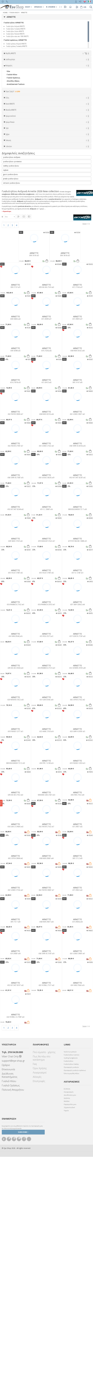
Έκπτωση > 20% (13, 359)
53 (48, 62)
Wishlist (66, 1332)
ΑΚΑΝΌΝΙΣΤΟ (12, 342)
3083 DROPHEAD (13, 221)
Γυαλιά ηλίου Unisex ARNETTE (15, 31)
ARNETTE (24, 13)
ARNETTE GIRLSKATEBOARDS (19, 374)
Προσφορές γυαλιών (71, 1298)
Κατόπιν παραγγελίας (16, 82)
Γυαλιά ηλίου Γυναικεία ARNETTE (15, 29)
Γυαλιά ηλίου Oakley (71, 1295)
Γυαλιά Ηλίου (14, 13)
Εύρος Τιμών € (11, 124)
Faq (35, 1295)
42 (25, 62)
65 (28, 66)
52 (42, 62)
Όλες (10, 353)
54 (54, 62)
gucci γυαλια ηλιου (10, 405)
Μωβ (10, 254)
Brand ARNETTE (10, 167)
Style (7, 299)
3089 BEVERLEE (13, 234)
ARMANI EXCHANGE (15, 183)
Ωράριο (6, 1296)
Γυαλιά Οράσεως (13, 104)
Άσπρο (11, 248)
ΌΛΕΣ (9, 371)
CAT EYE (10, 329)
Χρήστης (67, 1329)
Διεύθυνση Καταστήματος (9, 1306)
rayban (5, 401)
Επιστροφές (39, 1312)
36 (19, 62)
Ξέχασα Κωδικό (69, 1339)
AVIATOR (10, 326)
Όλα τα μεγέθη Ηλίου (71, 1305)
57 (71, 62)
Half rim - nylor (12, 311)
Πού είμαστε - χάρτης (44, 1283)
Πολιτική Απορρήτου (13, 1320)
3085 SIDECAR (12, 225)
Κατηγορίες (8, 92)
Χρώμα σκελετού (10, 239)
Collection (8, 365)
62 (10, 66)
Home (5, 13)
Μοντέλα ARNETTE (10, 209)
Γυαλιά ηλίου (68, 1292)
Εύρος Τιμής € (12, 118)
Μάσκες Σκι (11, 158)
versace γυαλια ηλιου (11, 414)
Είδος (7, 132)
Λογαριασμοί (39, 1303)
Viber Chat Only (11, 1287)
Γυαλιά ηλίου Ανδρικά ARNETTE (15, 26)
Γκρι (9, 281)
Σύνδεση (67, 1320)
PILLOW (10, 336)
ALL (9, 245)
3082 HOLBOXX (13, 218)
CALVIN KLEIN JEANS (15, 202)
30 (8, 62)
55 (60, 62)
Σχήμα (7, 317)
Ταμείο (66, 1342)
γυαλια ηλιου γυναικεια (12, 392)
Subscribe (23, 1363)
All (8, 305)
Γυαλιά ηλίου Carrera (71, 1286)
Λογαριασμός (68, 1323)
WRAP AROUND (13, 339)
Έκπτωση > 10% (13, 356)
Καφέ (10, 288)
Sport (9, 145)
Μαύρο (10, 261)
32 (13, 62)
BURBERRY (11, 196)
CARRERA (11, 205)
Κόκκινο (11, 264)
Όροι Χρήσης (40, 1299)
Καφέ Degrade (13, 291)
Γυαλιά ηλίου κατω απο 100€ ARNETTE (17, 36)
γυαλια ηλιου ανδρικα (11, 388)
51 (37, 62)
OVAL (9, 332)
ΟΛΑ (8, 59)
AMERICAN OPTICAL (15, 179)
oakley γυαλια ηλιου (11, 397)
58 (77, 62)
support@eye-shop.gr (13, 1291)
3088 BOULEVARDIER (15, 231)
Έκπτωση (8, 347)
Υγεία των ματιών (70, 1283)
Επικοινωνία (8, 1300)
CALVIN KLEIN (12, 199)
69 (39, 66)
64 (22, 66)
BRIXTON (10, 192)
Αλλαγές (37, 1308)
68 (34, 66)
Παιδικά (10, 154)
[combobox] (10, 448)
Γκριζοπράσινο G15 (15, 294)
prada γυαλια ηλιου (10, 410)
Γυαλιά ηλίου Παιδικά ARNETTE (15, 34)
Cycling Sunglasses (71, 1289)
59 (83, 62)
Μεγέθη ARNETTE (10, 53)
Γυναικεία (10, 151)
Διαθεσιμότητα (10, 72)
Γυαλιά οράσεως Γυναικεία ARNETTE (16, 46)
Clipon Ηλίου (13, 278)
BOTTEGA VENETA (14, 189)
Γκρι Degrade (13, 284)
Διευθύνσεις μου (70, 1326)
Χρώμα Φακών (9, 269)
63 (16, 66)
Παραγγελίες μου (70, 1335)
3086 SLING (11, 228)
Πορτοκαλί (12, 258)
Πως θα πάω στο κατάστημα (41, 1289)
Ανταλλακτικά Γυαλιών (16, 111)
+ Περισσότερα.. (6, 442)
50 (31, 62)
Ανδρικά (10, 148)
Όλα (9, 85)
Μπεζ (10, 251)
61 (5, 66)
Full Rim (10, 308)
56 (66, 62)
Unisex (9, 142)
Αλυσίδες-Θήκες (13, 108)
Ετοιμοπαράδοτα (15, 79)
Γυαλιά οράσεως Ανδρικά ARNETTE (16, 43)
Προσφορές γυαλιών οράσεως (75, 1301)
